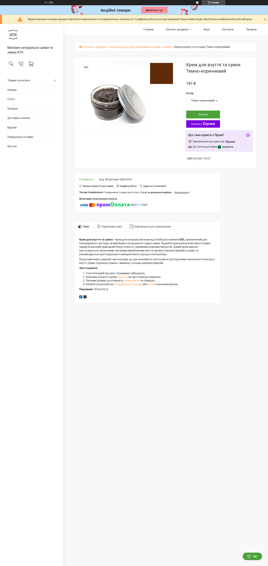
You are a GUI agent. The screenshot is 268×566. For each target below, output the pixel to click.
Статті (11, 99)
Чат (252, 556)
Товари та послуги (18, 80)
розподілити (132, 280)
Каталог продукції (177, 29)
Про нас (12, 146)
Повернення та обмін (20, 136)
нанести (122, 276)
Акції (207, 29)
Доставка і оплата (18, 118)
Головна (149, 29)
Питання (12, 108)
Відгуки (12, 127)
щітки (151, 284)
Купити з (203, 124)
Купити (203, 114)
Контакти (228, 29)
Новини (12, 89)
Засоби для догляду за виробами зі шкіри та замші (140, 47)
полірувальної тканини (128, 284)
